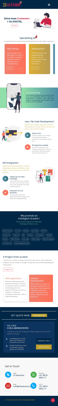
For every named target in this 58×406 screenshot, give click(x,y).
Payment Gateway (7, 230)
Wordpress (30, 235)
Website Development (48, 239)
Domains (5, 239)
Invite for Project (43, 347)
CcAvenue (17, 230)
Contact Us (8, 269)
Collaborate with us (43, 341)
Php (23, 235)
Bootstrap (49, 235)
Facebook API (6, 235)
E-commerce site (7, 243)
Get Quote (14, 25)
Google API (16, 235)
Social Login (25, 239)
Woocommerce (39, 235)
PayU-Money (35, 230)
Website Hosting (15, 239)
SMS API (44, 230)
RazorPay (26, 230)
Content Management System (22, 243)
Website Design (35, 239)
